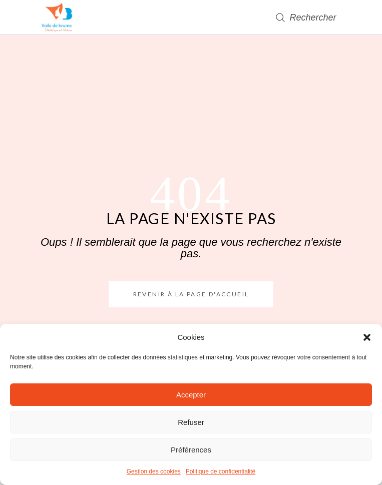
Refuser (191, 422)
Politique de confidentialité (220, 471)
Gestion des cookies (154, 471)
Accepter (191, 394)
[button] (367, 337)
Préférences (191, 449)
